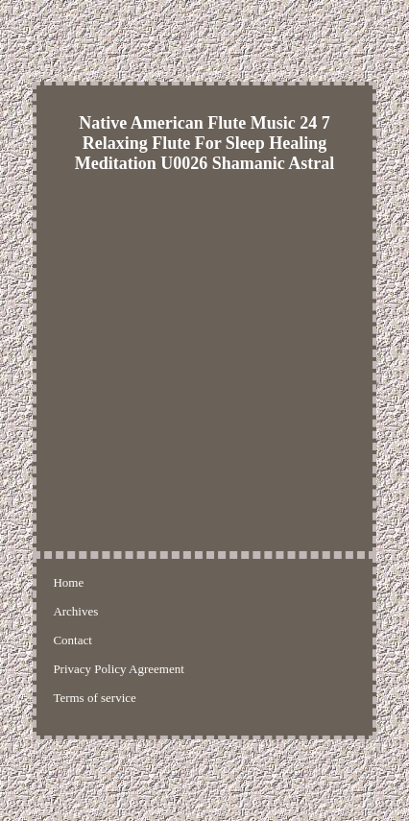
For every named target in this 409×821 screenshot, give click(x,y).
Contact (72, 640)
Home (68, 582)
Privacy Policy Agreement (118, 669)
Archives (75, 611)
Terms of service (94, 697)
